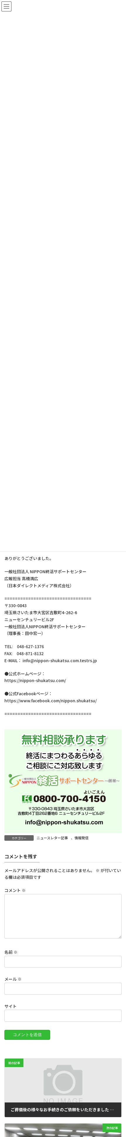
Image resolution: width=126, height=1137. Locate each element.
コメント (15, 890)
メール (13, 986)
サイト (10, 1013)
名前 (11, 959)
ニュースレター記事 (52, 837)
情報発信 (81, 837)
